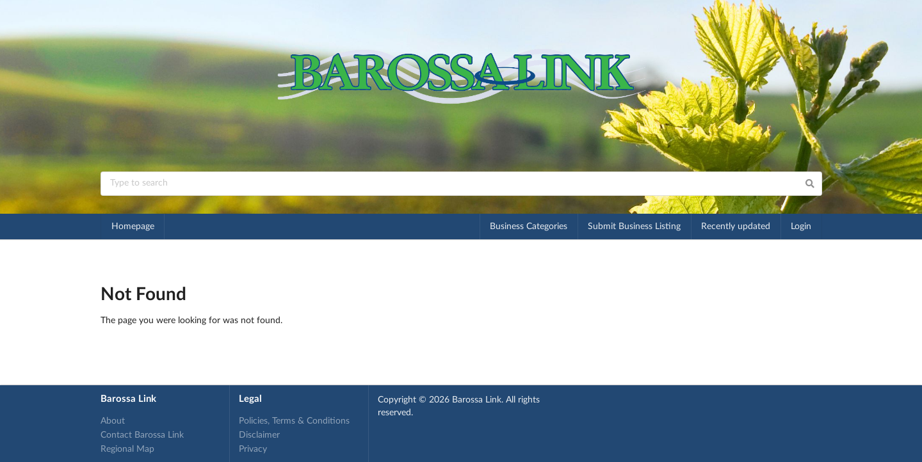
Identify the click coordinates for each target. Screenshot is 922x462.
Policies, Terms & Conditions (294, 421)
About (113, 421)
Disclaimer (259, 435)
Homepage (132, 226)
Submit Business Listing (634, 226)
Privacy (253, 449)
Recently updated (735, 226)
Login (801, 226)
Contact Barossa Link (142, 435)
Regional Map (127, 449)
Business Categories (528, 226)
